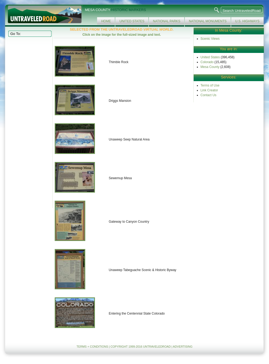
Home (106, 21)
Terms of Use (210, 85)
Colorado (207, 62)
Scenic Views (210, 39)
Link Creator (209, 90)
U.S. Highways (247, 21)
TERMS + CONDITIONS (92, 346)
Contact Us (208, 95)
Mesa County (210, 67)
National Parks (166, 21)
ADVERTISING (183, 346)
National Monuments (208, 21)
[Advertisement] (29, 122)
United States (131, 21)
